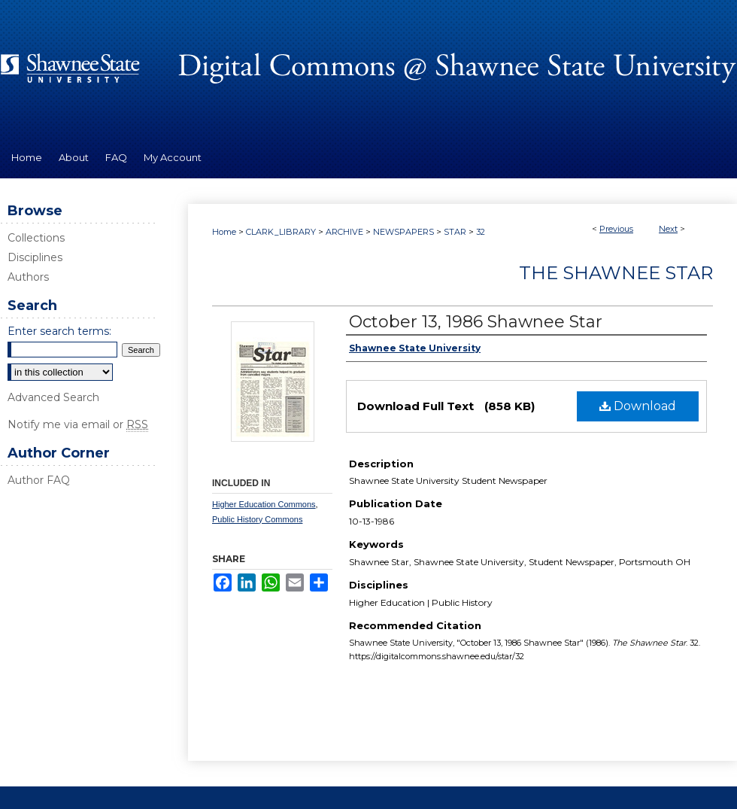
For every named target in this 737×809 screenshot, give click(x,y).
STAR (455, 232)
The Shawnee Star (616, 273)
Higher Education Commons (264, 504)
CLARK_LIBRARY (281, 232)
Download (637, 406)
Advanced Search (53, 397)
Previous (616, 229)
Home (224, 232)
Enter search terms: (59, 331)
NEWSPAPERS (403, 232)
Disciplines (35, 257)
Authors (28, 277)
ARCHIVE (344, 232)
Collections (36, 238)
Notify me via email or (78, 424)
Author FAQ (39, 480)
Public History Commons (257, 519)
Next (668, 229)
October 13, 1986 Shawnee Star (475, 322)
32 (480, 232)
